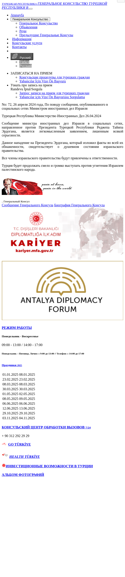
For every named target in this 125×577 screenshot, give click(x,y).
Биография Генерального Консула (79, 205)
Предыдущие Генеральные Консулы (46, 35)
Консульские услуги (27, 43)
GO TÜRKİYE (19, 444)
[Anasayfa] (17, 15)
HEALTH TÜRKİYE (24, 457)
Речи (22, 31)
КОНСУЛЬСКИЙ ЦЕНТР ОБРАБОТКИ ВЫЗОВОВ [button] (46, 427)
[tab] (62, 328)
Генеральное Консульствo (30, 19)
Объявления (28, 27)
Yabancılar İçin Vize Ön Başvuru (42, 81)
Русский (21, 56)
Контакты (19, 47)
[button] (62, 365)
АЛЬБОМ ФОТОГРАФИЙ (23, 475)
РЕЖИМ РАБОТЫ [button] (17, 328)
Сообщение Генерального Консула (27, 205)
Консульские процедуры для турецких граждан (54, 77)
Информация (21, 39)
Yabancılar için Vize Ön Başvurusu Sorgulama (52, 97)
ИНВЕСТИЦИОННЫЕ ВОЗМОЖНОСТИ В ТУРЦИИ (47, 466)
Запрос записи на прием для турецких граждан (54, 93)
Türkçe (24, 62)
